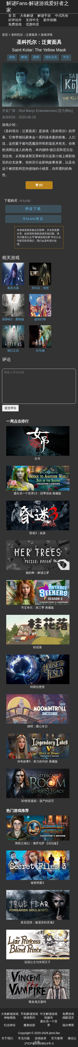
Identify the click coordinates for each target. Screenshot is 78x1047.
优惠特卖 (32, 24)
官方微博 (57, 1038)
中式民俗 (61, 15)
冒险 (12, 57)
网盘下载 (33, 208)
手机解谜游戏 (29, 1013)
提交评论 (10, 408)
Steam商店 (33, 218)
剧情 (36, 57)
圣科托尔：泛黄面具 (24, 34)
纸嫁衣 (48, 1017)
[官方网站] (65, 111)
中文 (66, 57)
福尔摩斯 (68, 1025)
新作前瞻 (50, 20)
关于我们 (7, 1038)
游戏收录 (40, 1038)
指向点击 (51, 57)
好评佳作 (15, 20)
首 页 (12, 15)
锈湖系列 (29, 1017)
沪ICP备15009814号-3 (38, 1043)
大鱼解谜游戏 (10, 1013)
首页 (5, 34)
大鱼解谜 (26, 15)
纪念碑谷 (10, 1025)
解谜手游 (44, 15)
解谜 (24, 57)
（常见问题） (24, 200)
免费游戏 (15, 24)
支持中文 (32, 20)
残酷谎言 (68, 1017)
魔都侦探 (29, 1025)
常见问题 (24, 1038)
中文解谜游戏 (48, 1013)
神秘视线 (10, 1017)
